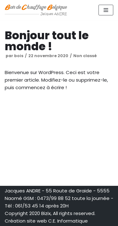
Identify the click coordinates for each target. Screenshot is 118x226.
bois (18, 55)
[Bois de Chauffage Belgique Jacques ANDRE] (36, 10)
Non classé (85, 55)
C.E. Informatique (68, 221)
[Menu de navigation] (105, 10)
